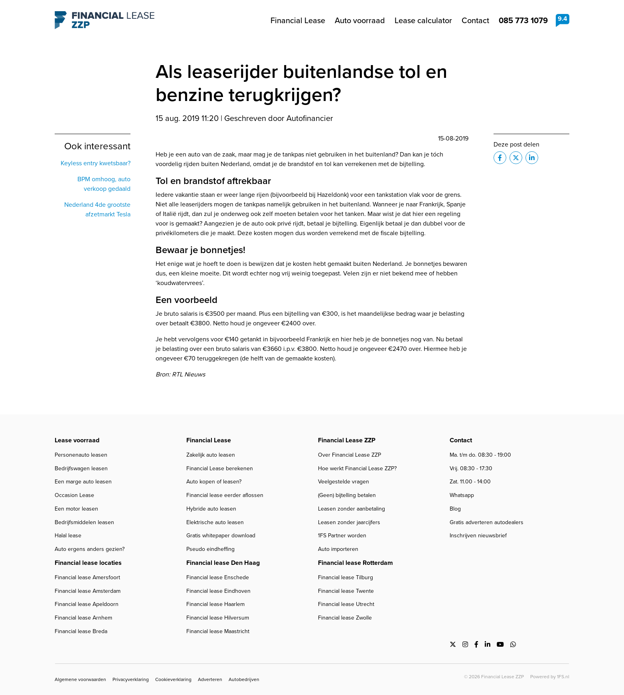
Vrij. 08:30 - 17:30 (471, 468)
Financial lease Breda (81, 631)
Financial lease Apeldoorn (86, 604)
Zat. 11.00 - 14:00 (470, 481)
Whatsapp (462, 495)
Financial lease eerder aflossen (224, 495)
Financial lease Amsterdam (87, 591)
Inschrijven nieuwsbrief (478, 535)
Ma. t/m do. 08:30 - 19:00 (480, 455)
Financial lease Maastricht (217, 631)
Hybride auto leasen (211, 509)
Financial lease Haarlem (215, 604)
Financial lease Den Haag (223, 562)
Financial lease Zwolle (345, 618)
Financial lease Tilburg (345, 577)
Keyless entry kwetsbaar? (95, 163)
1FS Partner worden (342, 535)
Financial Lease (298, 20)
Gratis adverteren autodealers (486, 522)
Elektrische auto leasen (215, 522)
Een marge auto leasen (83, 481)
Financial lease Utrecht (346, 604)
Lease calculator (423, 20)
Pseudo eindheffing (210, 549)
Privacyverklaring (131, 679)
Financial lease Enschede (217, 577)
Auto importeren (338, 549)
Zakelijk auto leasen (210, 455)
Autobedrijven (244, 679)
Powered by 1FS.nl (549, 676)
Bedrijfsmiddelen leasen (84, 522)
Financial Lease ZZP (104, 20)
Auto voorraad (360, 20)
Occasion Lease (74, 495)
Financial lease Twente (346, 591)
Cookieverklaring (173, 679)
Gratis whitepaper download (220, 535)
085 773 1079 (523, 20)
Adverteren (210, 679)
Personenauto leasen (81, 455)
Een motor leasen (76, 509)
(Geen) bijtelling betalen (347, 495)
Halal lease (68, 535)
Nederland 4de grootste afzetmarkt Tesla (97, 209)
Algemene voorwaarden (80, 679)
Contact (475, 20)
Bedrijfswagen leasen (81, 468)
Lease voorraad (77, 440)
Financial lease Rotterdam (355, 562)
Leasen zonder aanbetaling (351, 509)
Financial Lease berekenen (219, 468)
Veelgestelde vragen (343, 481)
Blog (455, 509)
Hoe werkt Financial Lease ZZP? (357, 468)
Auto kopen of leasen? (213, 481)
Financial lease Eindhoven (218, 591)
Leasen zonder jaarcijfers (349, 522)
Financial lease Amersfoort (87, 577)
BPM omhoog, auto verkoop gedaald (103, 183)
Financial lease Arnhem (83, 618)
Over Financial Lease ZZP (349, 455)
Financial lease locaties (88, 562)
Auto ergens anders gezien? (89, 549)
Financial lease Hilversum (217, 618)
